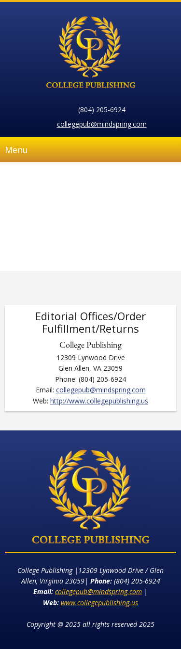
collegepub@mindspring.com (102, 124)
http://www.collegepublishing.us (99, 400)
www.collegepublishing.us (99, 602)
